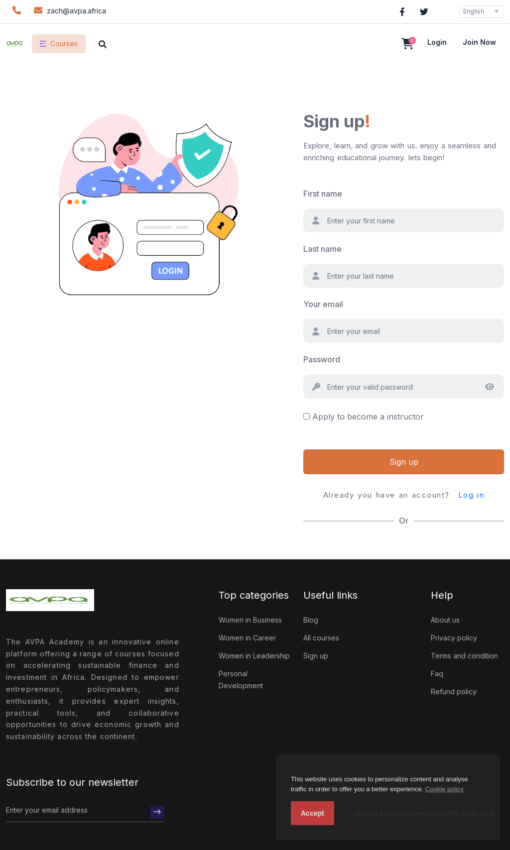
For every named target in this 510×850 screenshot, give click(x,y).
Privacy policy (454, 638)
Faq (437, 673)
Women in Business (250, 620)
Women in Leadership (254, 655)
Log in (471, 495)
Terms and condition (464, 655)
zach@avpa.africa (68, 10)
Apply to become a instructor (368, 417)
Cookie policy (444, 789)
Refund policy (454, 691)
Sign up (403, 462)
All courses (321, 638)
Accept (312, 813)
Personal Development (241, 679)
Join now (479, 42)
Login (437, 42)
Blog (310, 620)
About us (445, 620)
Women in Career (247, 638)
